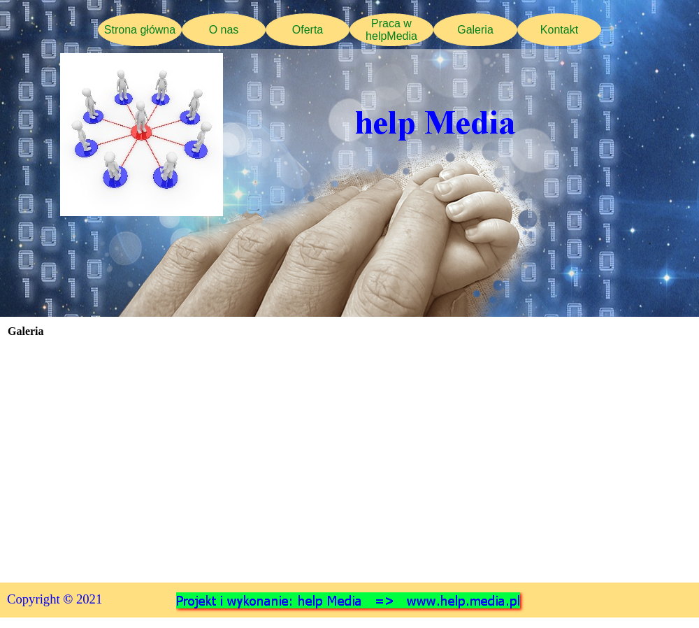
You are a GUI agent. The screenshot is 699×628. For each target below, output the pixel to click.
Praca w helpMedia (391, 29)
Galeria (475, 30)
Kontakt (559, 30)
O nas (224, 30)
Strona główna (139, 30)
